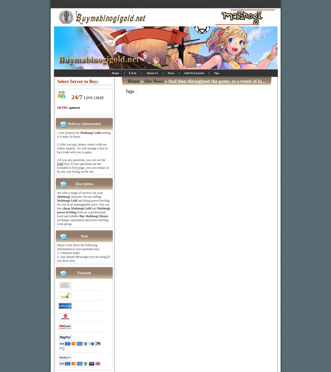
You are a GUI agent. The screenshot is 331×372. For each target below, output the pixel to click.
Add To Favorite (194, 73)
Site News (154, 81)
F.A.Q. (133, 73)
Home (115, 73)
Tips (216, 73)
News (171, 73)
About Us (152, 73)
